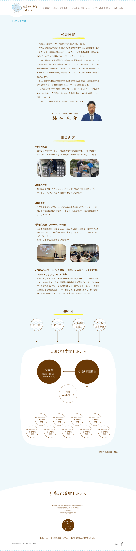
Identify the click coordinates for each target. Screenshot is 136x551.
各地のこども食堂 (60, 8)
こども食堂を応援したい (80, 8)
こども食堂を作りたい (101, 8)
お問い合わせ (119, 8)
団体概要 (46, 8)
